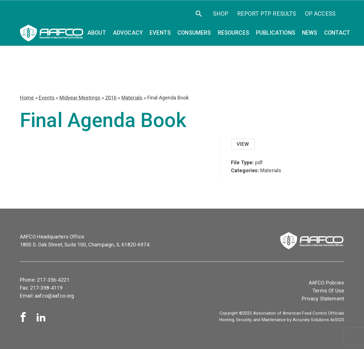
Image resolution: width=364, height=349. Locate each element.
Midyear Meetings (80, 98)
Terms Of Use (328, 291)
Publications (275, 33)
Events (47, 98)
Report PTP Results (266, 13)
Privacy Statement (323, 299)
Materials (131, 98)
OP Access (320, 13)
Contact (337, 33)
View (243, 144)
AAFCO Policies (326, 283)
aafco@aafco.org (54, 296)
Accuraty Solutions (311, 319)
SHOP (221, 13)
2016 (111, 98)
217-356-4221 (53, 280)
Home (27, 98)
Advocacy (128, 33)
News (309, 33)
